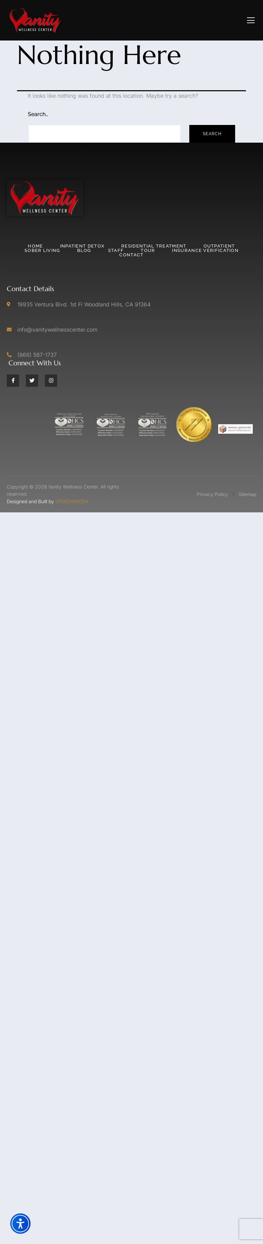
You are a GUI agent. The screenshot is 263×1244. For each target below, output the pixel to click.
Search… (38, 114)
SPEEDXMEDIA (71, 501)
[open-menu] (251, 20)
